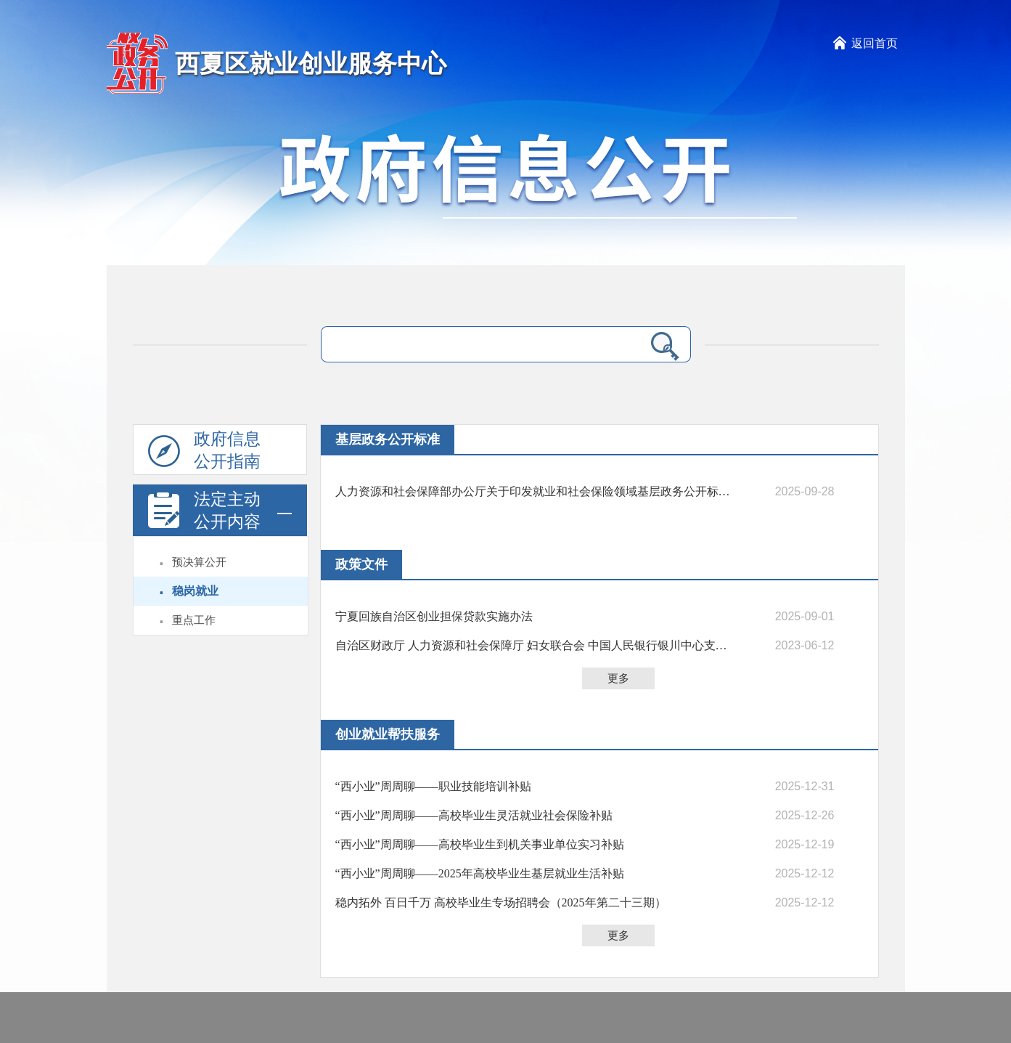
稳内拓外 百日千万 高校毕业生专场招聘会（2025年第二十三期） (500, 902)
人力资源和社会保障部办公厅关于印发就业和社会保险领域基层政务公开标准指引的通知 (534, 491)
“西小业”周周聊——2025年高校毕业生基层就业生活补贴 (479, 873)
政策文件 (361, 564)
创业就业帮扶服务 (387, 734)
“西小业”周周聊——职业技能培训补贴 (433, 786)
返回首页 (874, 43)
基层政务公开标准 (387, 439)
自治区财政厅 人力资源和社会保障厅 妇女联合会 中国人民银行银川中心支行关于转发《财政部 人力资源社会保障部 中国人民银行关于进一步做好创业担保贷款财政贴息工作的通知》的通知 (534, 645)
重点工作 (194, 620)
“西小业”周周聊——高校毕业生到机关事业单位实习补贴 (479, 844)
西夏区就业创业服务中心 (310, 63)
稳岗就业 (195, 591)
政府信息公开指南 (204, 452)
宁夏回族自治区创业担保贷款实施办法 (434, 616)
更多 (618, 678)
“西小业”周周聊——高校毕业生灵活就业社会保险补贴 (474, 815)
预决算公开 (199, 562)
